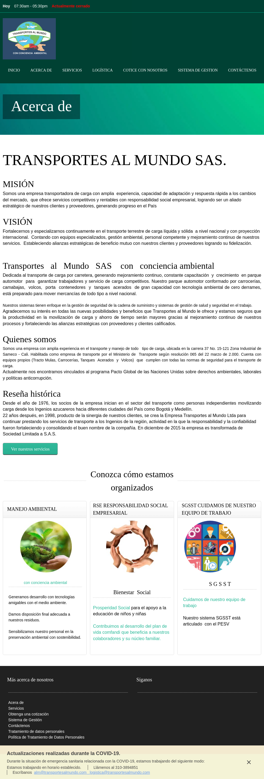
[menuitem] (14, 74)
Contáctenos (19, 725)
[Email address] (150, 705)
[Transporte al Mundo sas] (29, 38)
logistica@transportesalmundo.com (120, 772)
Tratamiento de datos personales (36, 731)
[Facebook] (166, 705)
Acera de (16, 702)
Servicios (16, 708)
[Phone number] (142, 705)
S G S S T (220, 584)
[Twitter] (174, 705)
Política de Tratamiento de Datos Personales (46, 737)
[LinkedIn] (183, 705)
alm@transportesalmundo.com (62, 772)
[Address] (158, 705)
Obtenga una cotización (28, 714)
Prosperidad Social (111, 607)
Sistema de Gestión (25, 720)
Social (143, 592)
